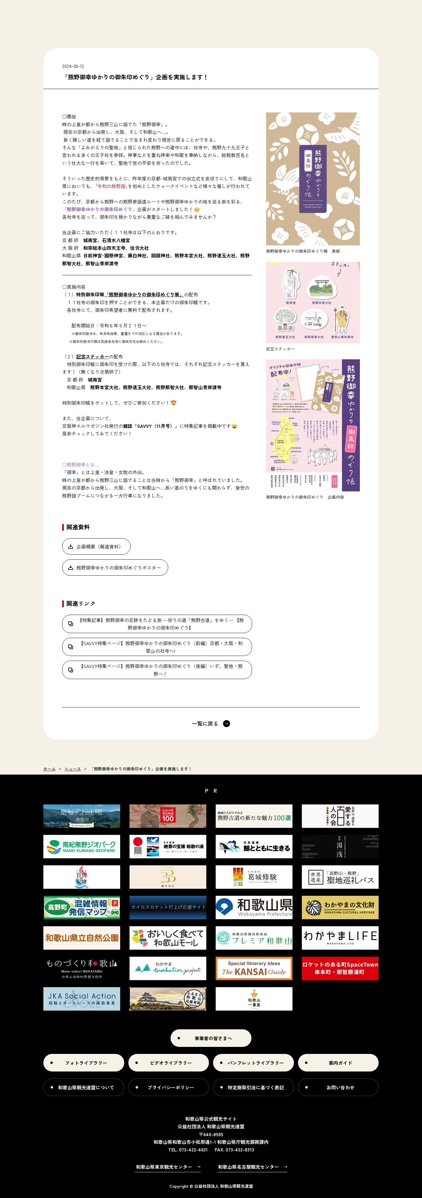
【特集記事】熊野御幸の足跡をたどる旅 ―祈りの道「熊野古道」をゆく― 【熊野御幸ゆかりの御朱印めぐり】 (160, 623)
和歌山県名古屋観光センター (248, 1166)
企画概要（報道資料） (99, 546)
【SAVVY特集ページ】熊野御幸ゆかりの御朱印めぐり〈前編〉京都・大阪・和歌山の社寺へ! (161, 647)
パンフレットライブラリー (256, 1062)
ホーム (49, 769)
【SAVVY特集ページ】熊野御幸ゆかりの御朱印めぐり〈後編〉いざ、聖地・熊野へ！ (161, 669)
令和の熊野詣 (111, 185)
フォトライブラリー (86, 1062)
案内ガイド (340, 1062)
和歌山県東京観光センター (164, 1166)
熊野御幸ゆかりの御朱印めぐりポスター (118, 567)
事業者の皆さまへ (213, 1038)
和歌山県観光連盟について (86, 1087)
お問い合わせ (340, 1087)
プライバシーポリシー (170, 1087)
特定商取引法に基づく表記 (256, 1087)
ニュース (72, 769)
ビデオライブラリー (171, 1062)
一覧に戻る (205, 723)
